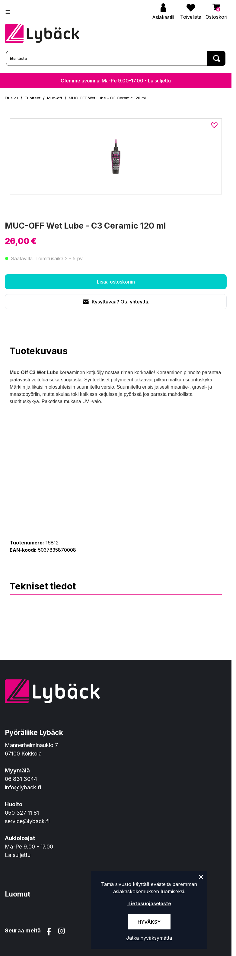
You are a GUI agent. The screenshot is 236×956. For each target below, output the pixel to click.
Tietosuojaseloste (149, 903)
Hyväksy (149, 922)
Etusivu (11, 97)
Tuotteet (32, 97)
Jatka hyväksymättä (149, 938)
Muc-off (54, 97)
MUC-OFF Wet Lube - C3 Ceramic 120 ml (107, 97)
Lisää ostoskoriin (116, 282)
